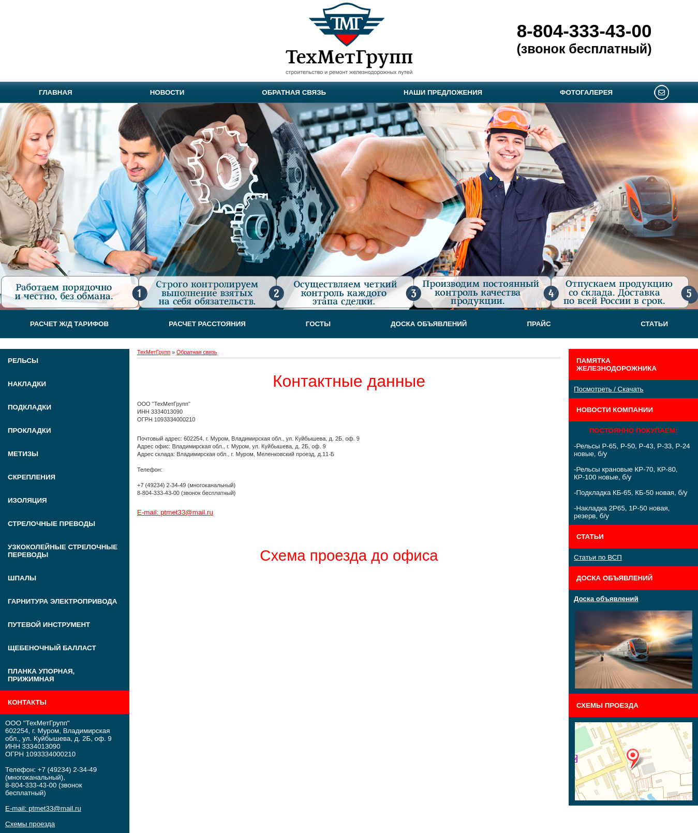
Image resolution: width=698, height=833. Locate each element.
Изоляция (27, 500)
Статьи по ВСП (598, 557)
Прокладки (29, 430)
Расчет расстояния (207, 324)
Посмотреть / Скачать (609, 389)
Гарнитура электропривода (62, 601)
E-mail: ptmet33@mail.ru (43, 808)
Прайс (539, 324)
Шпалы (22, 578)
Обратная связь (294, 92)
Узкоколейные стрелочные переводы (62, 551)
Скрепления (31, 477)
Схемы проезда (30, 824)
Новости (167, 92)
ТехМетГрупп (153, 352)
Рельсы (23, 360)
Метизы (23, 454)
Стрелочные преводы (51, 524)
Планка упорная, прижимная (41, 675)
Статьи (654, 324)
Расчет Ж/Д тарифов (69, 324)
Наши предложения (443, 92)
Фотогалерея (586, 92)
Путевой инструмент (49, 625)
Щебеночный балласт (52, 648)
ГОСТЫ (318, 324)
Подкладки (29, 407)
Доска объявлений (429, 324)
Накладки (27, 384)
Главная (55, 92)
